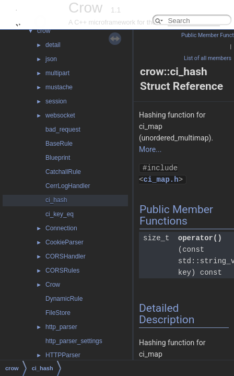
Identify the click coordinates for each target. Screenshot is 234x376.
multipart (57, 73)
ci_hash (56, 200)
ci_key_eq (59, 214)
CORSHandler (65, 256)
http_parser (61, 327)
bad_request (62, 129)
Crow (52, 284)
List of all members (207, 58)
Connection (61, 228)
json (51, 59)
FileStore (58, 312)
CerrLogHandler (67, 186)
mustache (59, 87)
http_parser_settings (73, 341)
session (56, 101)
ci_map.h (160, 179)
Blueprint (57, 157)
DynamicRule (64, 298)
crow (43, 30)
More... (150, 149)
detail (53, 45)
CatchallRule (63, 171)
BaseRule (59, 143)
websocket (60, 115)
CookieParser (64, 242)
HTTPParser (62, 355)
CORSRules (62, 270)
